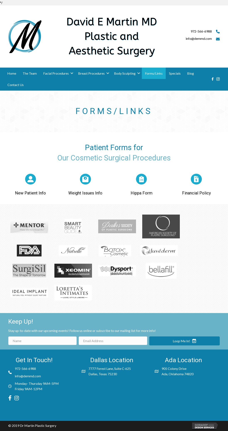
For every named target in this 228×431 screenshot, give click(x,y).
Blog (190, 73)
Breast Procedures (91, 73)
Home (11, 73)
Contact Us (15, 85)
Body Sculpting (125, 73)
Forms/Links (154, 73)
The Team (30, 73)
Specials (175, 73)
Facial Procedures (56, 73)
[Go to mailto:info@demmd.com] (193, 39)
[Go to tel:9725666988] (193, 32)
